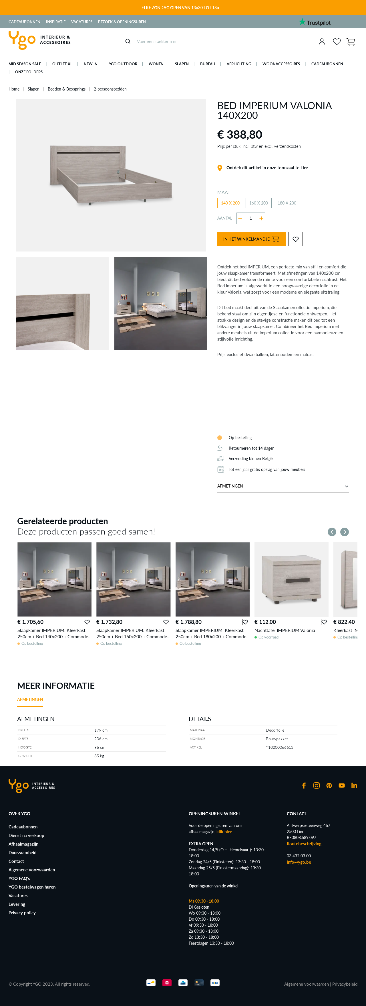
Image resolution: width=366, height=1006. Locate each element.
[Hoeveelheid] (251, 218)
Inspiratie (55, 21)
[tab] (30, 701)
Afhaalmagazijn (23, 843)
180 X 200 (287, 203)
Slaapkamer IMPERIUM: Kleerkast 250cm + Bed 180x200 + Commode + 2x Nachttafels (211, 633)
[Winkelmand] (350, 41)
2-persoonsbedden (110, 89)
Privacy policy (22, 912)
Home (14, 89)
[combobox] (207, 41)
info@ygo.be (299, 861)
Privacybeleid (344, 984)
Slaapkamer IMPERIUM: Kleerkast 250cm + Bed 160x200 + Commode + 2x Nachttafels (131, 633)
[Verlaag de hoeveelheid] (240, 218)
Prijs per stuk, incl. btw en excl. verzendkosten (259, 146)
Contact (16, 861)
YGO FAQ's (19, 878)
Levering (17, 904)
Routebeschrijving (304, 843)
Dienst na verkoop (26, 835)
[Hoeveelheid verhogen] (261, 218)
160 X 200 (258, 203)
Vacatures (81, 21)
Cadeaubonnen (24, 21)
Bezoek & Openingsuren (122, 21)
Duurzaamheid (23, 852)
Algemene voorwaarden (32, 869)
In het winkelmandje (251, 239)
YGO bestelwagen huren (32, 886)
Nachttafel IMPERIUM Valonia (284, 630)
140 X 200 (230, 203)
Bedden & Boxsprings (66, 89)
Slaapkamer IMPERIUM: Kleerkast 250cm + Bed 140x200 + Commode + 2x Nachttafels (52, 633)
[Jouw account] (322, 41)
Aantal (224, 218)
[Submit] (127, 41)
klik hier (224, 831)
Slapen (33, 89)
